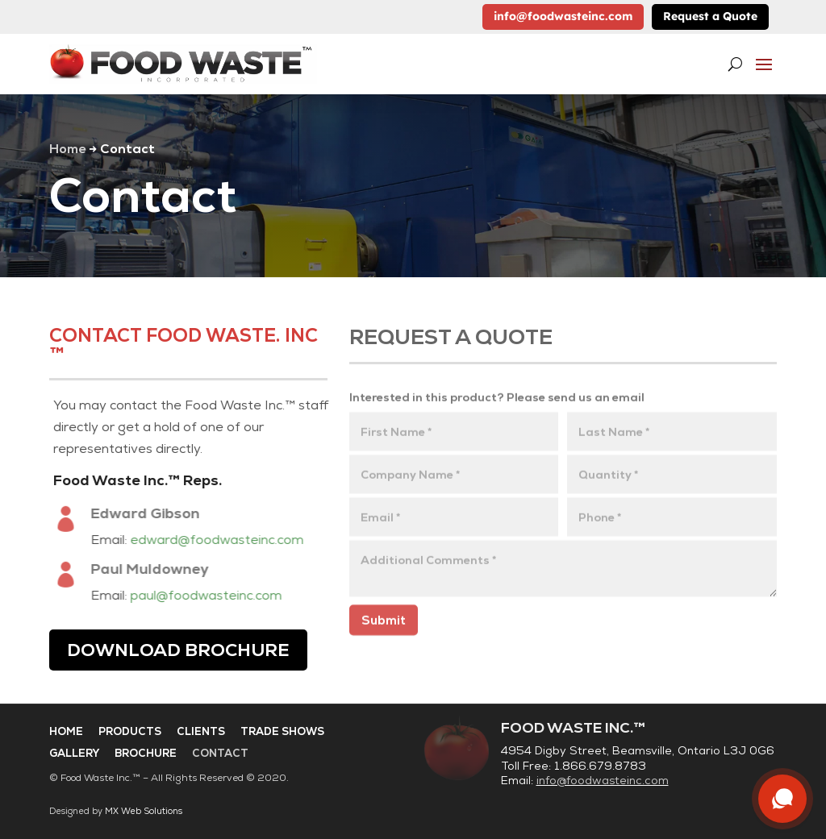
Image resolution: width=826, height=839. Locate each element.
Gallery (74, 753)
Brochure (146, 753)
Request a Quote (710, 16)
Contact (220, 753)
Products (129, 731)
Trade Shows (282, 731)
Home (67, 148)
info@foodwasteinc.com (563, 16)
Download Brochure (178, 650)
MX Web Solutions (143, 810)
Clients (201, 731)
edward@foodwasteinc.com (222, 539)
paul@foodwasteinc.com (211, 595)
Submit (383, 624)
